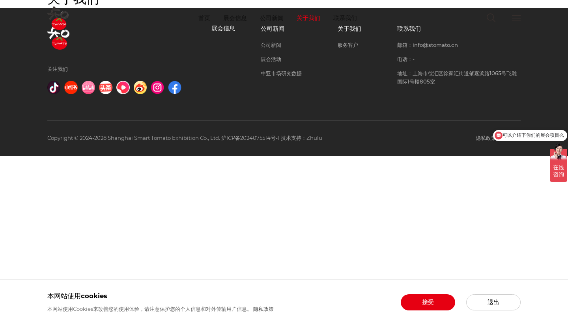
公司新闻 (272, 18)
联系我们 (345, 18)
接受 (428, 302)
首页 (204, 18)
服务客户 (348, 214)
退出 (493, 302)
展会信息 (235, 18)
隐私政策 (263, 309)
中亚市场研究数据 (281, 242)
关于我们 (308, 18)
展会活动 (271, 228)
